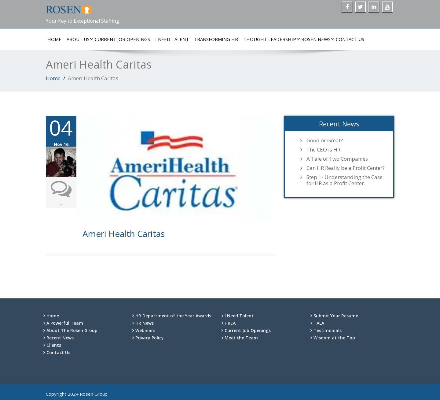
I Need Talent (172, 39)
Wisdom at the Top (334, 338)
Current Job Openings (122, 39)
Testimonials (328, 330)
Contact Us (350, 39)
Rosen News (316, 39)
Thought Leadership (270, 39)
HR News (144, 323)
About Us (79, 39)
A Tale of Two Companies (337, 159)
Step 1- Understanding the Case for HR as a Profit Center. (344, 180)
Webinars (145, 330)
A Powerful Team (64, 323)
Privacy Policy (149, 338)
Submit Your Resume (336, 316)
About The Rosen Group (71, 330)
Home (54, 39)
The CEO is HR (323, 150)
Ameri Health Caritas (123, 233)
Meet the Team (241, 338)
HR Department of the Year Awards (173, 316)
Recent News (60, 338)
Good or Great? (324, 140)
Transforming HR (216, 39)
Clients (53, 345)
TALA (319, 323)
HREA (230, 323)
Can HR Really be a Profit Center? (345, 168)
